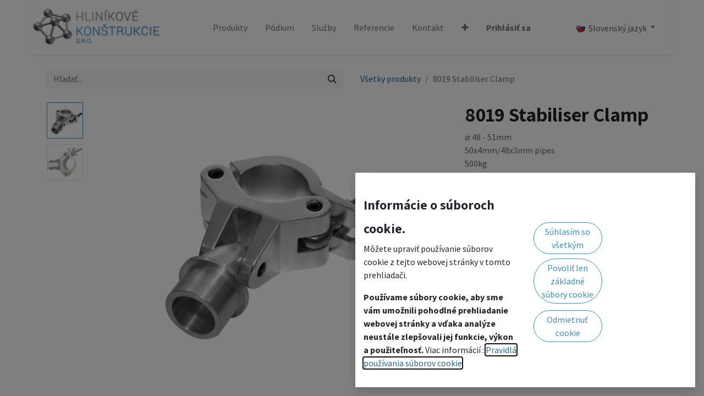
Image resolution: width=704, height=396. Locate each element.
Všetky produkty (390, 78)
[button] (465, 27)
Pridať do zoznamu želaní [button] (519, 184)
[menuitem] (230, 27)
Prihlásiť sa (508, 27)
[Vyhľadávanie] (332, 78)
